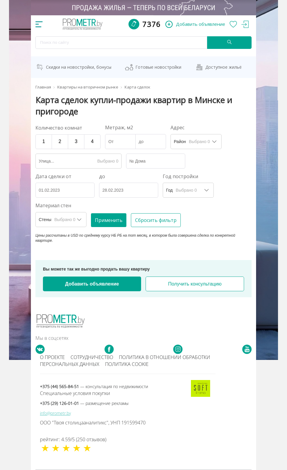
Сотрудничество (92, 357)
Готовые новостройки (158, 67)
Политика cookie (127, 364)
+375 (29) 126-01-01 (84, 403)
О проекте (52, 357)
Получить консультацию (195, 283)
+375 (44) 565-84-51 (94, 386)
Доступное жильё (223, 67)
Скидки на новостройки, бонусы (78, 67)
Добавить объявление (92, 283)
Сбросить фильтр (156, 220)
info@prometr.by (55, 413)
